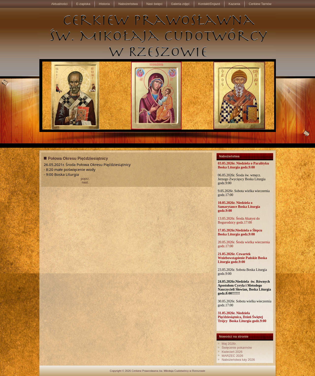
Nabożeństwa (128, 4)
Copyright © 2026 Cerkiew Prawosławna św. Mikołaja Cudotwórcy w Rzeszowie (157, 370)
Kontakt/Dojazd (209, 4)
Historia (104, 4)
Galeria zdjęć (180, 4)
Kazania (234, 4)
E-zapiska (83, 4)
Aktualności (59, 4)
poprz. (85, 178)
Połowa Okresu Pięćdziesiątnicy (78, 158)
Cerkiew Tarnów (260, 4)
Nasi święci (154, 4)
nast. (85, 182)
